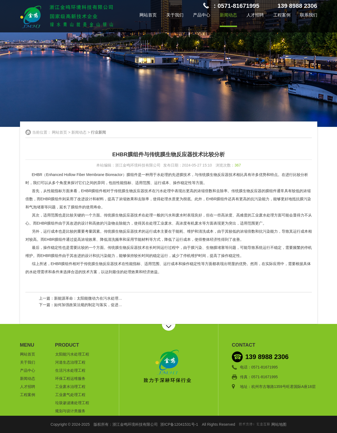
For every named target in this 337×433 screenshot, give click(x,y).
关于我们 (174, 15)
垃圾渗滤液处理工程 (72, 403)
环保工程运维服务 (70, 378)
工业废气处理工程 (70, 395)
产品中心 (201, 15)
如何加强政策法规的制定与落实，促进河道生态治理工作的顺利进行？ (112, 305)
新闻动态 (228, 15)
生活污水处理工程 (70, 370)
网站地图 (278, 424)
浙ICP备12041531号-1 (179, 424)
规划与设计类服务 (70, 411)
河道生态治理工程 (70, 362)
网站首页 (148, 15)
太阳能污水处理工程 (72, 354)
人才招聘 (255, 15)
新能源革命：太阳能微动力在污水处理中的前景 (94, 298)
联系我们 (308, 15)
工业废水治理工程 (70, 386)
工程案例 (282, 15)
